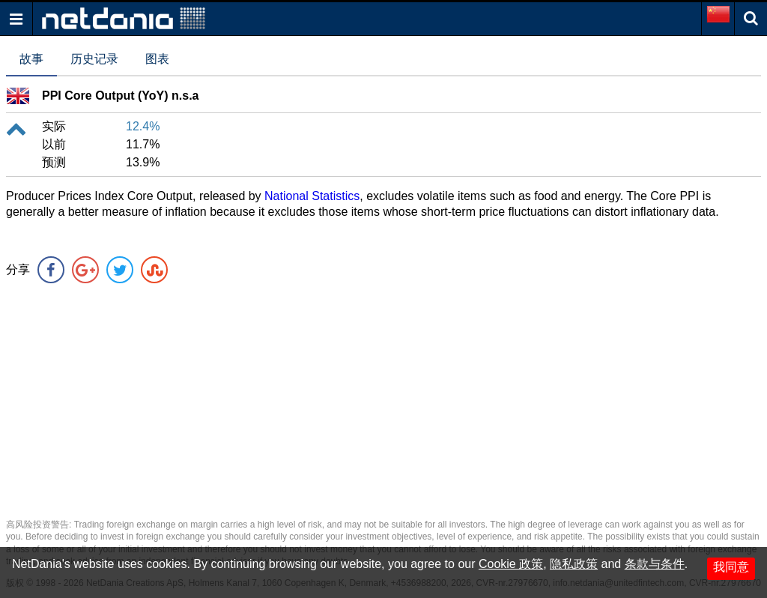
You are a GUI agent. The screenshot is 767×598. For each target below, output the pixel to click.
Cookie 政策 (511, 564)
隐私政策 (574, 564)
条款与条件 (655, 564)
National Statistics (312, 196)
